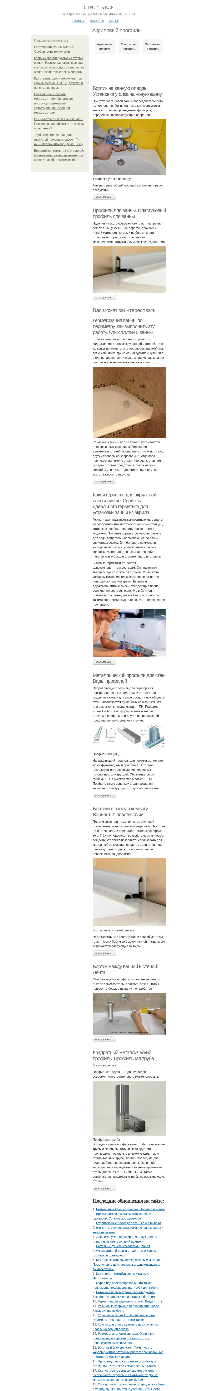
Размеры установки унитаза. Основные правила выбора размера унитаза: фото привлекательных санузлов (123, 1338)
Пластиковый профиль (129, 46)
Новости (97, 20)
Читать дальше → (104, 197)
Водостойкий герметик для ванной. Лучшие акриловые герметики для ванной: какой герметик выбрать (59, 155)
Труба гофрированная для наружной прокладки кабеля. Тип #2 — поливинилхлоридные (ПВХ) (58, 139)
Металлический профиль (153, 46)
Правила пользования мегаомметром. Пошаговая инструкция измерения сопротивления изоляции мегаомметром (53, 103)
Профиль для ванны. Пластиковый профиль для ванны (129, 213)
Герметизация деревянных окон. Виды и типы (131, 1301)
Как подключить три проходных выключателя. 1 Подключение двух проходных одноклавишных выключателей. (128, 1264)
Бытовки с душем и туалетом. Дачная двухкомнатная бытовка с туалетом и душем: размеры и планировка (125, 1250)
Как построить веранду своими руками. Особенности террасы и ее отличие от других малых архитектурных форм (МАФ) (125, 1375)
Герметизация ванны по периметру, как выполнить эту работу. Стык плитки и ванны (123, 326)
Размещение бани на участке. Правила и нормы (130, 1209)
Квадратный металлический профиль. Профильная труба (123, 1055)
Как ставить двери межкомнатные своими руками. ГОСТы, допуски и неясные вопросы (58, 83)
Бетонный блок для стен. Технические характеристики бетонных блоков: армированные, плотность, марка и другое (128, 1352)
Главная (79, 20)
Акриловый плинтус (105, 46)
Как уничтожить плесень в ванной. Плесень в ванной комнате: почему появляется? (59, 124)
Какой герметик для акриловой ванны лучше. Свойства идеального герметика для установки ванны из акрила (125, 503)
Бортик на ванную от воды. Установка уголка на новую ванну (127, 91)
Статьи (113, 20)
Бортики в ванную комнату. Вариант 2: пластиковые (121, 811)
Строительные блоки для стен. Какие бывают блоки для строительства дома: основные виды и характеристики (128, 1227)
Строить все (98, 7)
